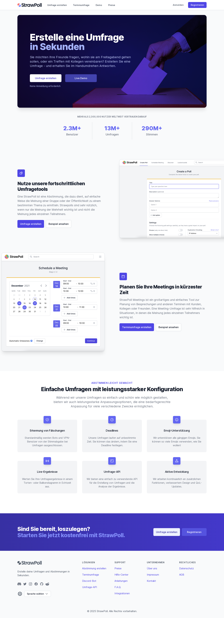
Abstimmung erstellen (94, 568)
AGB (181, 574)
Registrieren (197, 5)
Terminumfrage (81, 5)
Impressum (153, 574)
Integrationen (122, 593)
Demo (99, 5)
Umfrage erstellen (57, 5)
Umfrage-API (89, 587)
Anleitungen (121, 580)
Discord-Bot (89, 580)
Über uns (152, 568)
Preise (111, 5)
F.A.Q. (117, 587)
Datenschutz (186, 568)
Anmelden (178, 5)
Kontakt (151, 580)
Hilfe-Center (121, 574)
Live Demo (81, 78)
